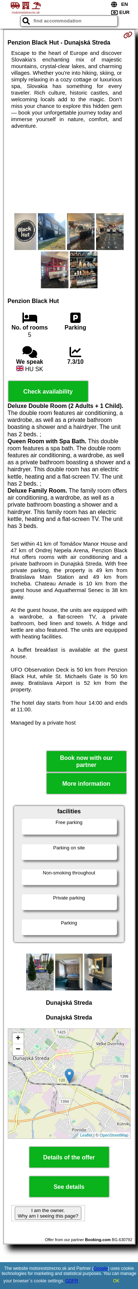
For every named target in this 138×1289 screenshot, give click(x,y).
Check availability (47, 391)
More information (86, 784)
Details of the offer (69, 1157)
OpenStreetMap (114, 1135)
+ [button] (17, 1038)
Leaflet (86, 1135)
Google (100, 1268)
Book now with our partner (86, 761)
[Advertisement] (69, 171)
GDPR (72, 1280)
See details (69, 1187)
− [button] (17, 1049)
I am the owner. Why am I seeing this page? (48, 1213)
